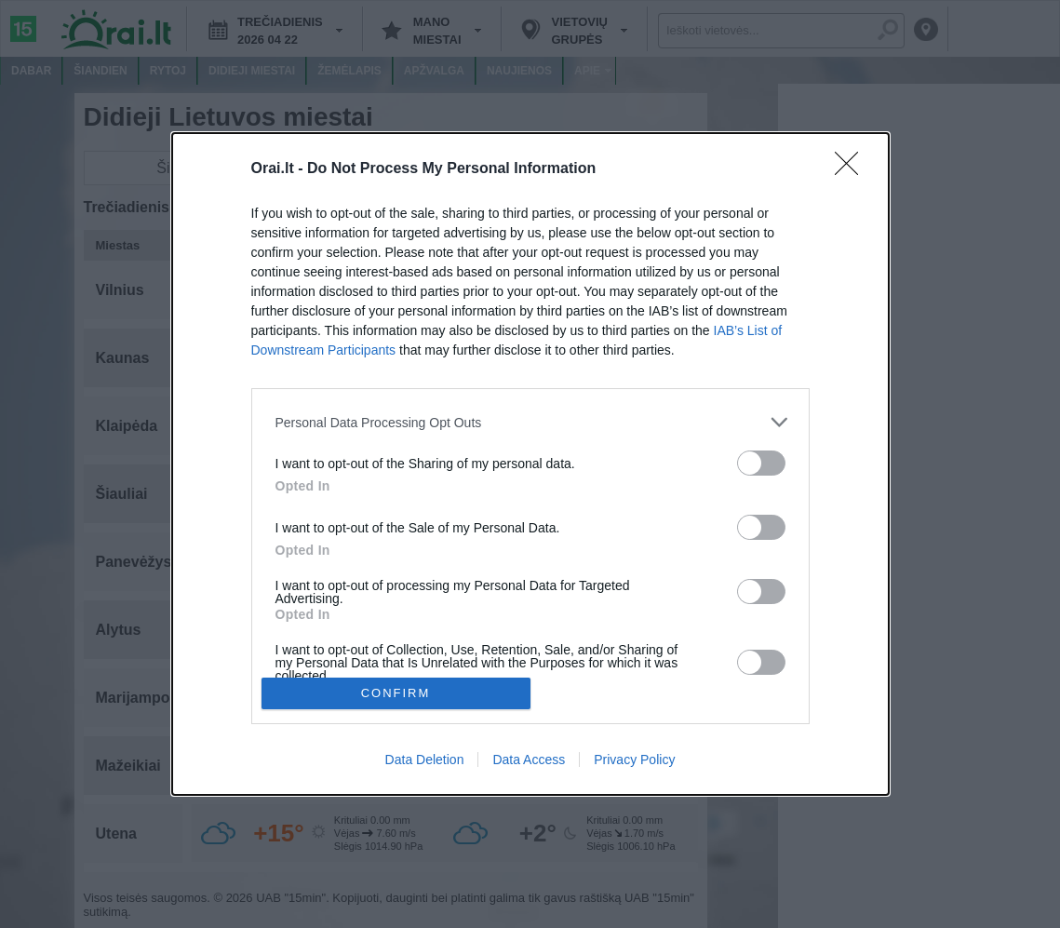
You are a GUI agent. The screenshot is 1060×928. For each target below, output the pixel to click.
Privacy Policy (634, 759)
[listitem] (530, 422)
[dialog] (530, 463)
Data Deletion (424, 759)
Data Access (528, 759)
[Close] (852, 169)
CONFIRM (396, 693)
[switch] (761, 463)
